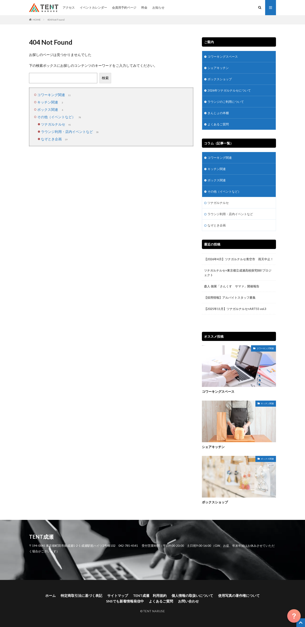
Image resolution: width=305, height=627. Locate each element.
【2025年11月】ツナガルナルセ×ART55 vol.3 (236, 309)
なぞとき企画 (54, 139)
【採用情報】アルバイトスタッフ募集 (230, 297)
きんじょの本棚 (218, 113)
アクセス (69, 7)
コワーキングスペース (223, 56)
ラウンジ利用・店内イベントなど (70, 131)
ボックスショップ (220, 79)
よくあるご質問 (218, 124)
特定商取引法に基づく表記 (81, 595)
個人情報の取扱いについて (192, 595)
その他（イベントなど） (59, 117)
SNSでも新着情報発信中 (125, 601)
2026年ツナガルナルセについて (229, 90)
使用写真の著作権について (239, 595)
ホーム (50, 595)
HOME (37, 19)
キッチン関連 (51, 102)
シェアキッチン (218, 68)
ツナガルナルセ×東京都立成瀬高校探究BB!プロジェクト (237, 272)
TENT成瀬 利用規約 (150, 595)
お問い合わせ (188, 601)
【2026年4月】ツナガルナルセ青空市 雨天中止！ (238, 259)
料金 (144, 7)
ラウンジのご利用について (226, 101)
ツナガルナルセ (56, 124)
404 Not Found (56, 19)
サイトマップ (117, 595)
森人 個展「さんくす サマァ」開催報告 (231, 286)
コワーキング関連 (54, 95)
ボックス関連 (51, 109)
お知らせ (158, 7)
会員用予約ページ (124, 7)
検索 (105, 78)
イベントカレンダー (93, 7)
